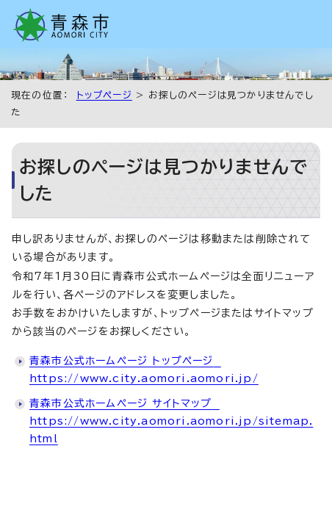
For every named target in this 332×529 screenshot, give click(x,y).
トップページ (104, 95)
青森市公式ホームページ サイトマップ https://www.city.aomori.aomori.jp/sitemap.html (171, 421)
